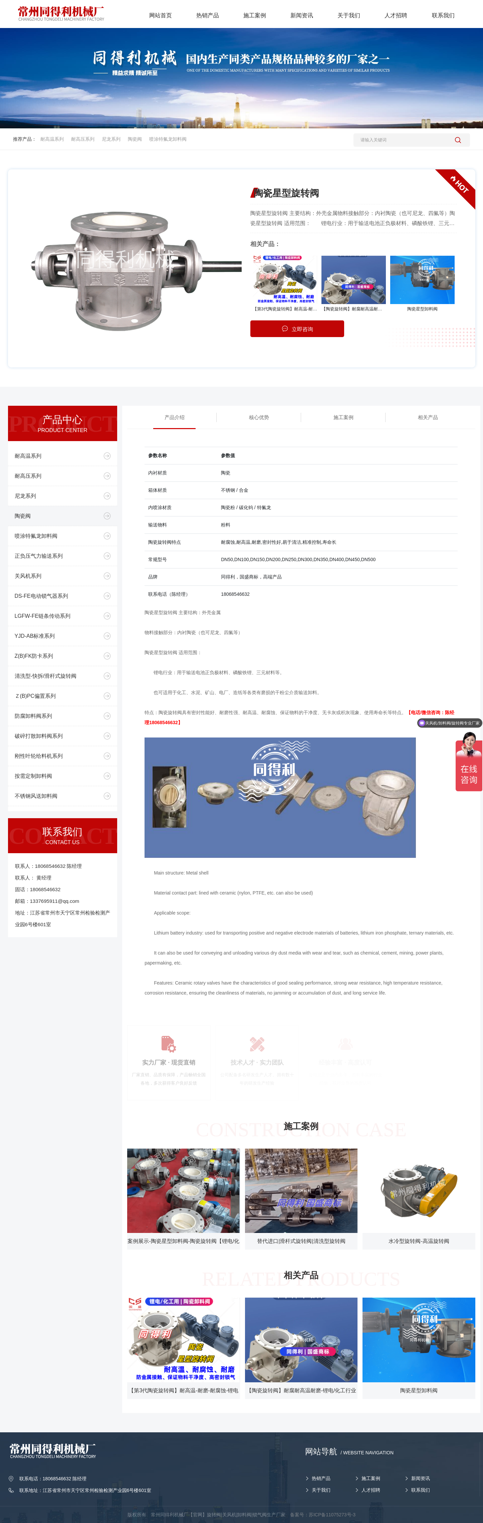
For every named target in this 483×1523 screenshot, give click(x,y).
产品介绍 (174, 417)
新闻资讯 (420, 1478)
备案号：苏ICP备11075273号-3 (322, 1514)
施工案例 (343, 417)
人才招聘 (370, 1490)
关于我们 (321, 1490)
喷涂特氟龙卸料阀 (168, 139)
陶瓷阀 (135, 139)
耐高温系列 (52, 139)
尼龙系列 (111, 139)
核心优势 (259, 417)
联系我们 (420, 1490)
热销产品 (321, 1478)
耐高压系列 (82, 139)
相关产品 (428, 417)
